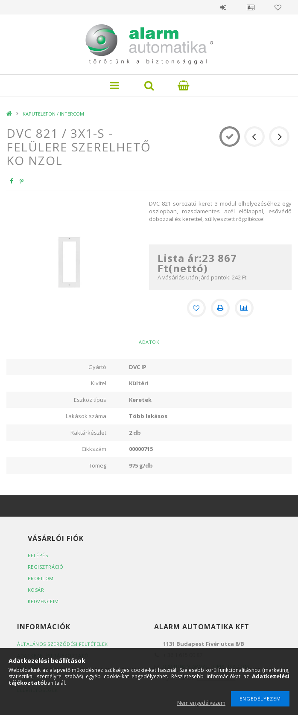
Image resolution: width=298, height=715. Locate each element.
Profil (250, 7)
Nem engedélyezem (201, 702)
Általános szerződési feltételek (62, 644)
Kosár (36, 590)
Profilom (41, 578)
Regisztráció (46, 567)
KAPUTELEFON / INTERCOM (53, 113)
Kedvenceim (43, 601)
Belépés (223, 7)
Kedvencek (278, 7)
